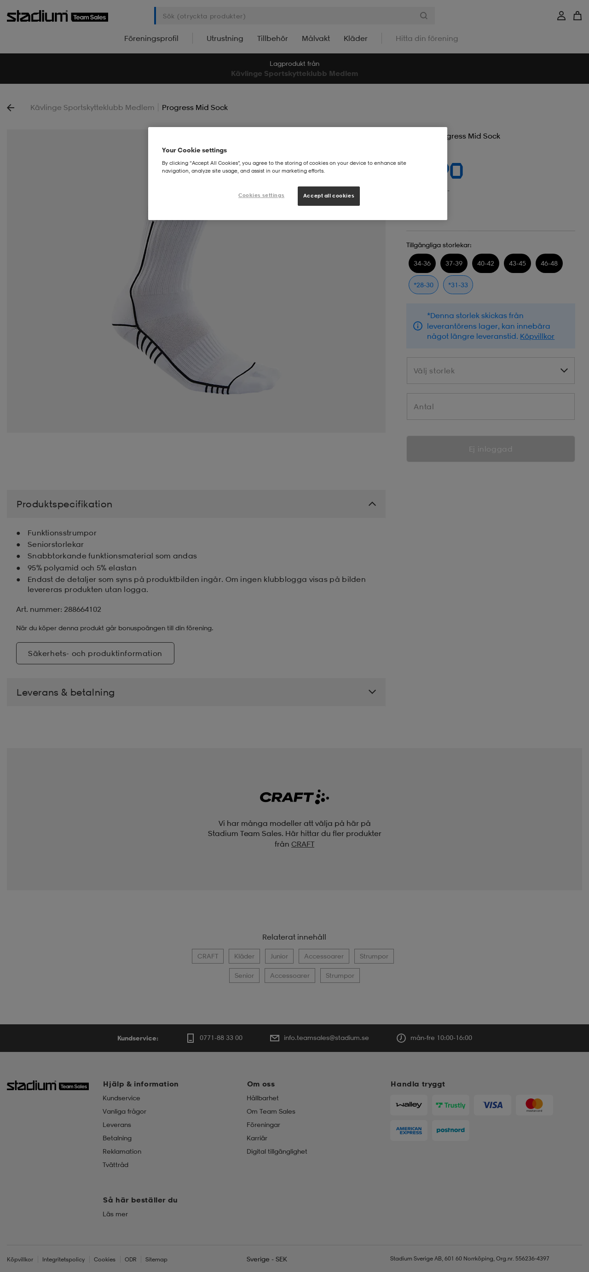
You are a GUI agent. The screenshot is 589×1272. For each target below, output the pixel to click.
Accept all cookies (328, 195)
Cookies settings (261, 195)
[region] (297, 173)
